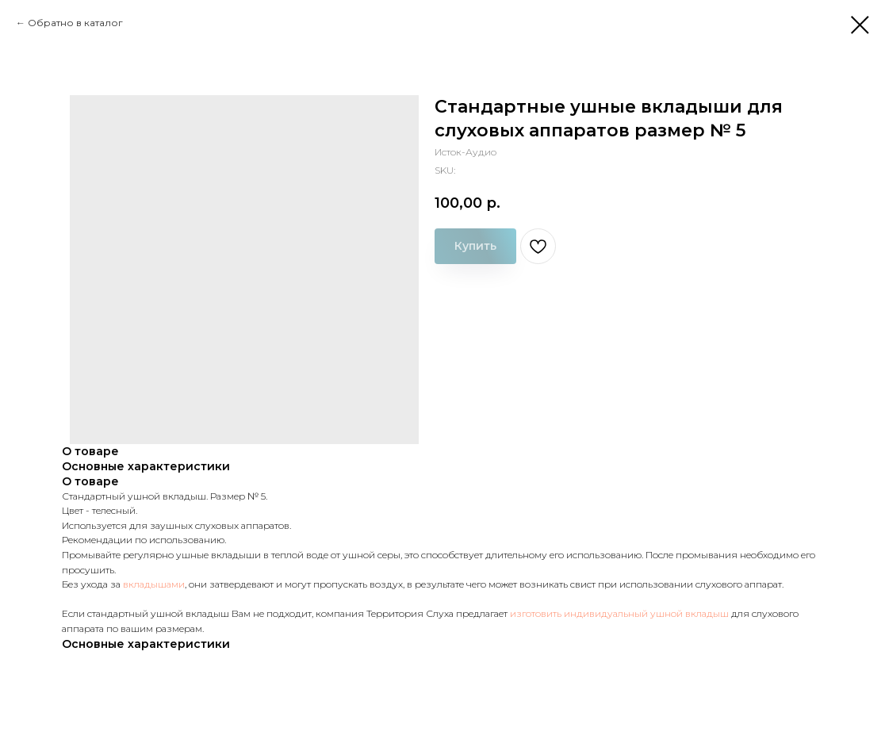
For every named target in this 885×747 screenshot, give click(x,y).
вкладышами (154, 584)
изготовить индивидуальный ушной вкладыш (619, 613)
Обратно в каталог (75, 23)
